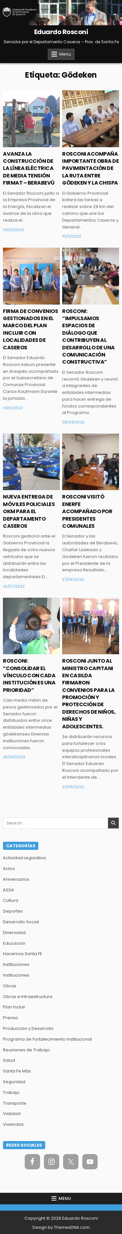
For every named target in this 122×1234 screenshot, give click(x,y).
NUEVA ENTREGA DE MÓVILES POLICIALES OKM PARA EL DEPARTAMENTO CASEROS (29, 511)
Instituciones (16, 964)
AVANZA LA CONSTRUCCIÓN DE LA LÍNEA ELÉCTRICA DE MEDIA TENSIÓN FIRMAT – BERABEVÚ (29, 168)
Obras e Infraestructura (27, 997)
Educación (14, 943)
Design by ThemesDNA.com (61, 1227)
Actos (9, 868)
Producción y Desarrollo (28, 1028)
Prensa (10, 1018)
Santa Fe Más (17, 1071)
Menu (65, 54)
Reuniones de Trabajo (26, 1050)
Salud (9, 1060)
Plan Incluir (14, 1007)
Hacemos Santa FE (22, 954)
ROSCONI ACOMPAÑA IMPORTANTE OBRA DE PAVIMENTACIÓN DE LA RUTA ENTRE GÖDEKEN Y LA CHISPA (90, 168)
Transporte (14, 1103)
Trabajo (11, 1092)
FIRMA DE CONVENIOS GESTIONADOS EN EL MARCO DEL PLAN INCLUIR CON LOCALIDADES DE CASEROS (30, 329)
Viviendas (13, 1124)
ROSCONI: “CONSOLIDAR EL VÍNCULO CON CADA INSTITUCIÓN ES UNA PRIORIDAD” (29, 675)
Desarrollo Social (21, 922)
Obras (9, 986)
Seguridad (14, 1082)
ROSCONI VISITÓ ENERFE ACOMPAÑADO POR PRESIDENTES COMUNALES (87, 511)
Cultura (10, 900)
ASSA (8, 890)
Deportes (13, 911)
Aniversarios (16, 879)
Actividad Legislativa (24, 858)
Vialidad (11, 1114)
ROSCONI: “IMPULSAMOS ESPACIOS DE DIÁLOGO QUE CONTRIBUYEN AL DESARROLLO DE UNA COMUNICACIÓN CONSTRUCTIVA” (88, 336)
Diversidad (14, 932)
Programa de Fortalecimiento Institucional (47, 1039)
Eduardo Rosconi (61, 31)
